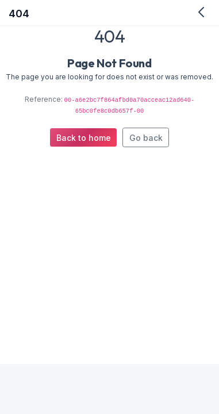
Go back (146, 138)
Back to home (83, 138)
